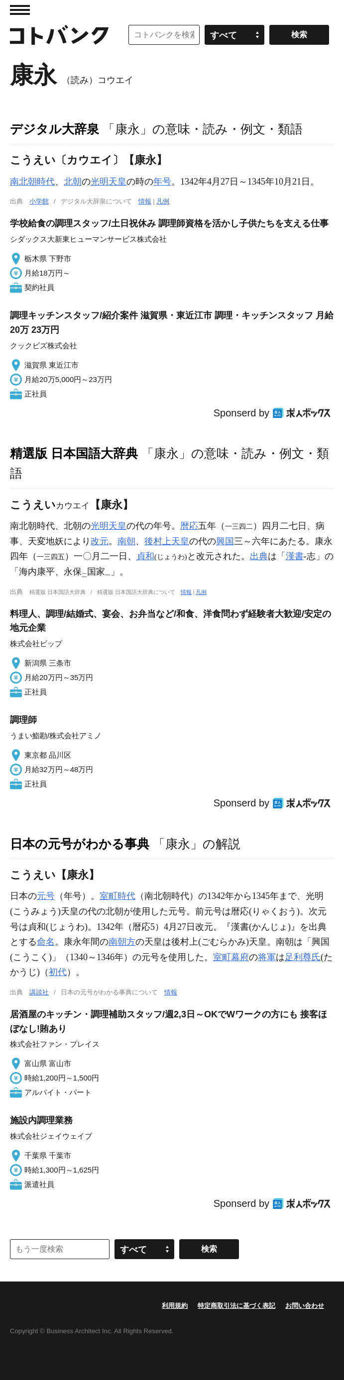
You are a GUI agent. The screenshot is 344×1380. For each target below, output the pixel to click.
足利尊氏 (303, 957)
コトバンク (59, 35)
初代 (58, 972)
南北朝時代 (32, 182)
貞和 (145, 556)
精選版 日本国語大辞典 (74, 453)
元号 (46, 896)
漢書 (295, 556)
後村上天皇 (166, 541)
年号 (162, 182)
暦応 (189, 526)
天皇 (117, 526)
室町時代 (117, 896)
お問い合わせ (304, 1305)
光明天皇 (108, 182)
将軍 (267, 957)
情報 (144, 201)
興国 (225, 541)
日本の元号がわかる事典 (79, 844)
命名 (46, 942)
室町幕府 (231, 957)
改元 (100, 541)
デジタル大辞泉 (54, 129)
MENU (20, 10)
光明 (100, 526)
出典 (259, 556)
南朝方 (122, 942)
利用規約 (175, 1305)
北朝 (73, 182)
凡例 (162, 201)
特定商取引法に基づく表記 (236, 1305)
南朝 (126, 541)
